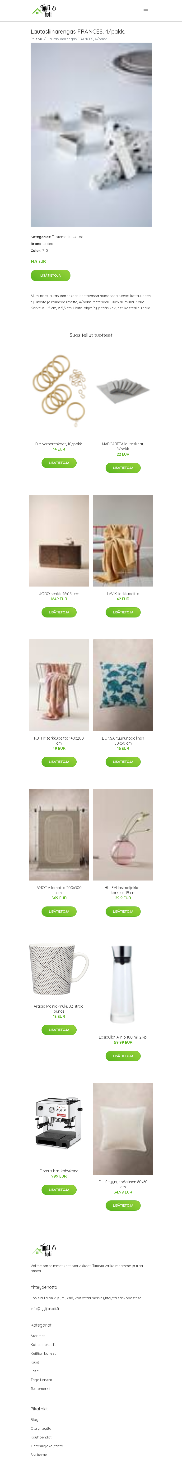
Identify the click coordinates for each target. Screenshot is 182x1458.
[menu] (146, 10)
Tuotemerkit (62, 236)
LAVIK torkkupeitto (123, 593)
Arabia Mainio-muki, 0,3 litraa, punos (59, 1009)
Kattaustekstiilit (43, 1344)
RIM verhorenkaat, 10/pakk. (59, 444)
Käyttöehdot (41, 1437)
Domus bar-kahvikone (59, 1171)
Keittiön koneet (43, 1353)
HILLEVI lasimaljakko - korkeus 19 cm (123, 890)
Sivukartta (39, 1455)
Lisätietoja (50, 275)
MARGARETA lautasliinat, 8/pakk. (123, 446)
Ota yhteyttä (41, 1428)
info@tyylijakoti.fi (45, 1308)
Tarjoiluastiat (41, 1380)
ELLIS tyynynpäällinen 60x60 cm (123, 1184)
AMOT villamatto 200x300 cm (59, 890)
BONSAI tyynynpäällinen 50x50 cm (123, 741)
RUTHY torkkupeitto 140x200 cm (59, 741)
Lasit (34, 1371)
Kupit (35, 1362)
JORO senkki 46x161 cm (59, 593)
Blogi (35, 1419)
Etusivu (36, 39)
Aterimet (38, 1336)
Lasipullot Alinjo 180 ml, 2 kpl (123, 1037)
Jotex (78, 236)
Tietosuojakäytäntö (47, 1446)
